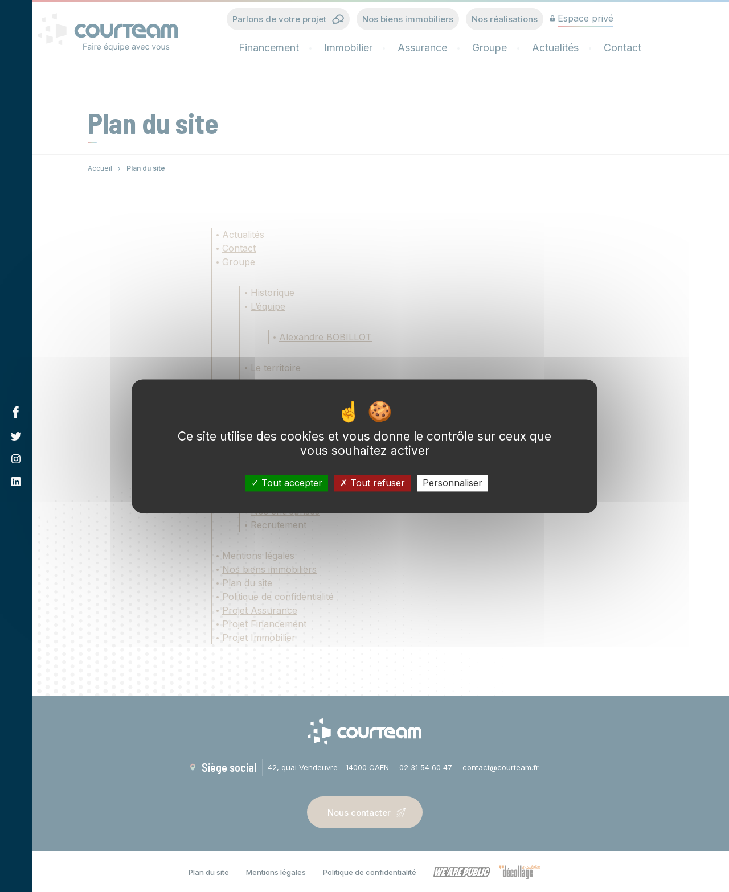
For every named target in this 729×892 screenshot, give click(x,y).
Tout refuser (372, 482)
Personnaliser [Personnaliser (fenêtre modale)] (452, 482)
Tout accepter (286, 482)
